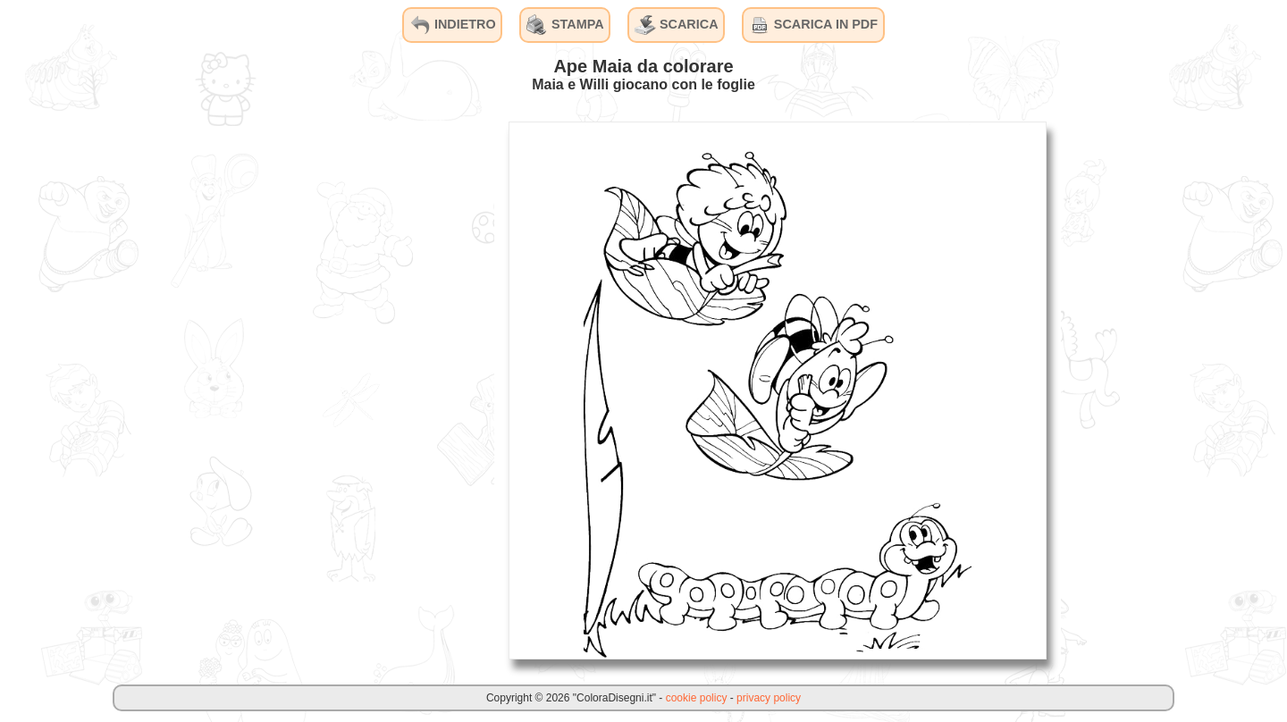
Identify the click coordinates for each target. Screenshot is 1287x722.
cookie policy (697, 698)
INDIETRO (452, 25)
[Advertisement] (360, 390)
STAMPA (565, 25)
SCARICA (677, 25)
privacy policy (768, 698)
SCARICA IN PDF (813, 25)
